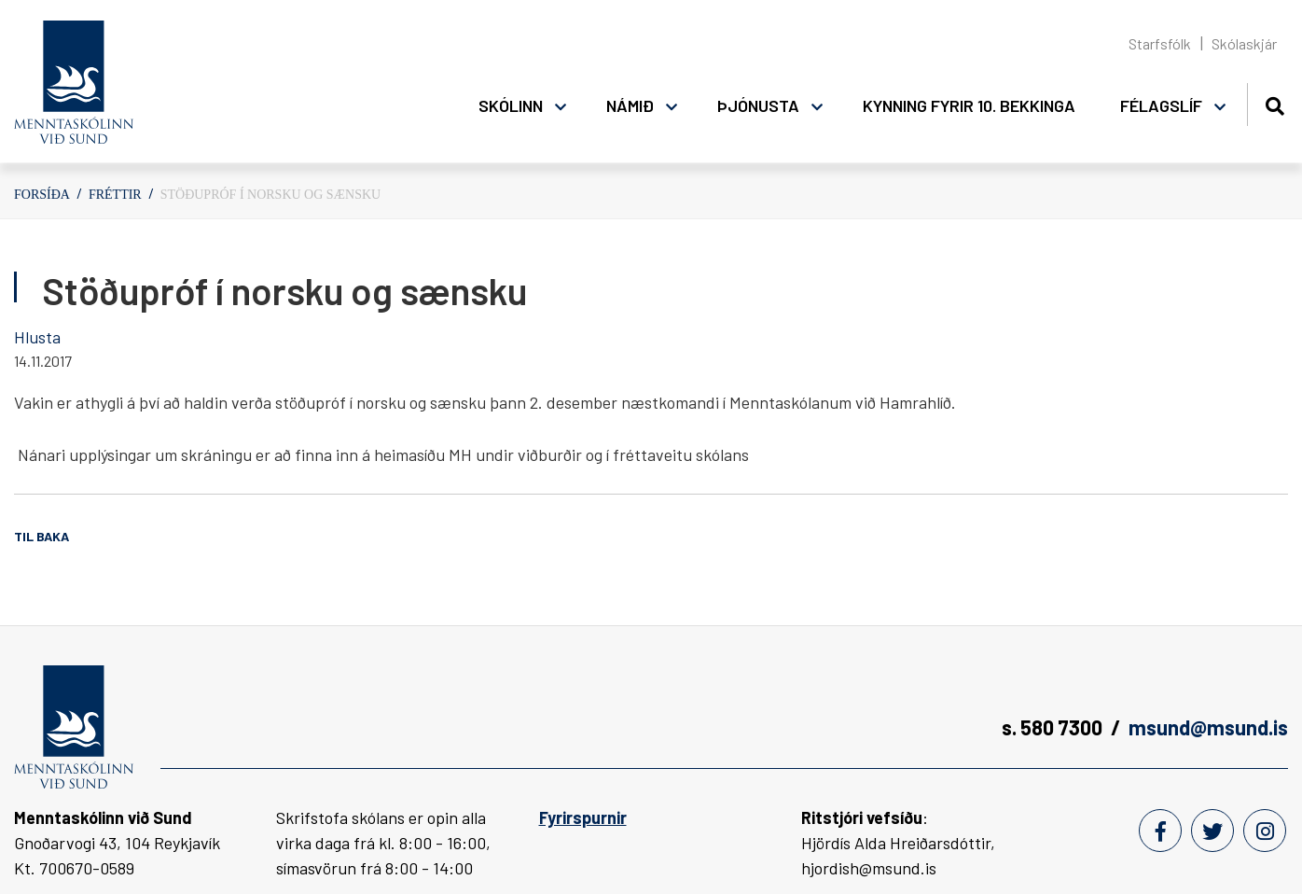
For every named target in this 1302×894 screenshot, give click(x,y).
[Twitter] (1212, 830)
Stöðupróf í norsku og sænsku (270, 195)
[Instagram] (1264, 830)
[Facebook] (1160, 830)
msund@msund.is (1208, 727)
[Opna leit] (1274, 103)
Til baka (41, 536)
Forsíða (42, 195)
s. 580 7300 (1052, 727)
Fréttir (115, 195)
